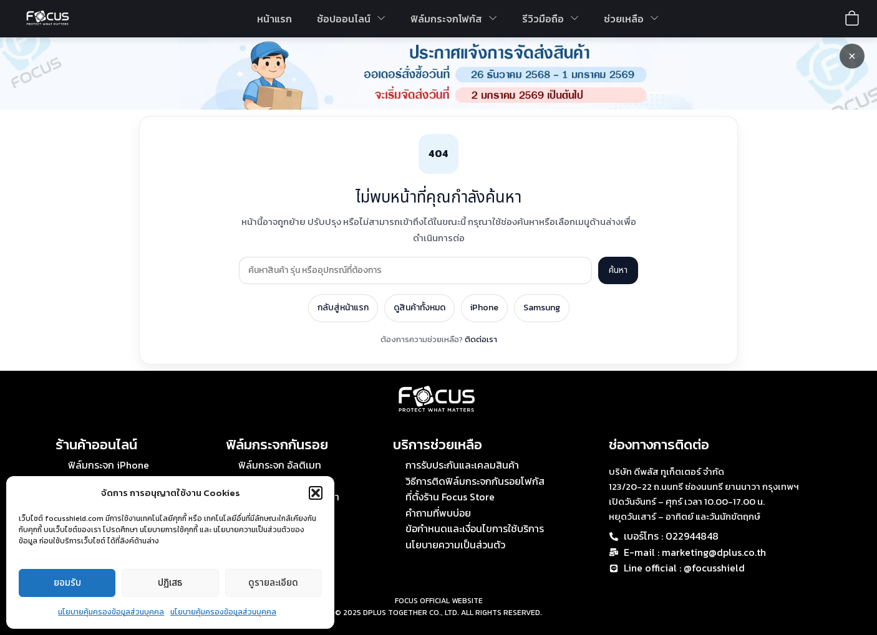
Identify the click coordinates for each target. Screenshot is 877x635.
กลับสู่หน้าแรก (343, 307)
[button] (315, 493)
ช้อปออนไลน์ (351, 18)
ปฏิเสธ (170, 583)
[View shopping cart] (852, 18)
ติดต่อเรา (481, 339)
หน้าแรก (274, 18)
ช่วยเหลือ (631, 18)
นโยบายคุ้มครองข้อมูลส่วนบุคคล (111, 612)
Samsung (541, 307)
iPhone (484, 307)
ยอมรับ (67, 583)
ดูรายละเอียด (273, 583)
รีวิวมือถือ (550, 18)
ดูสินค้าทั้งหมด (419, 307)
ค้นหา (618, 270)
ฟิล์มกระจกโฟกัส (453, 18)
